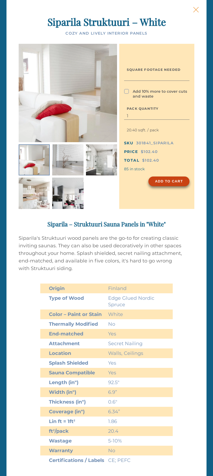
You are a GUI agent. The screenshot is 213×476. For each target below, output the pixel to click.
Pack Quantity (143, 108)
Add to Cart (169, 181)
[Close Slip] (196, 9)
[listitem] (34, 159)
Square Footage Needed (154, 70)
